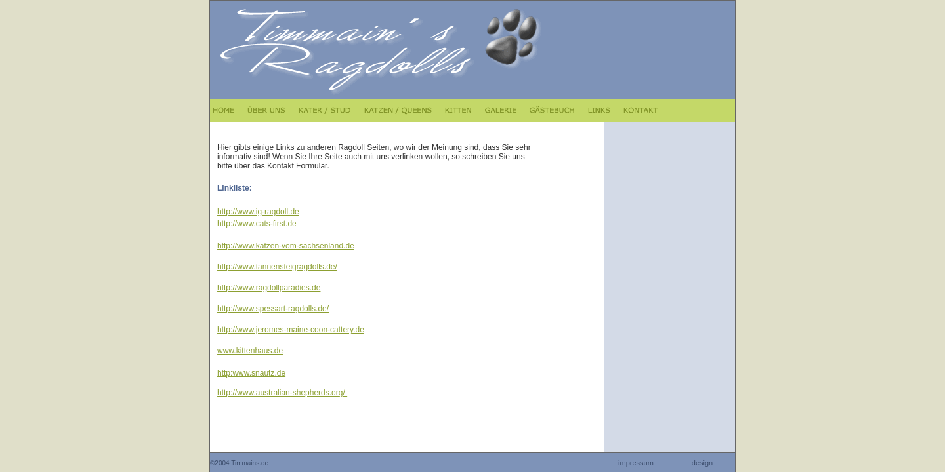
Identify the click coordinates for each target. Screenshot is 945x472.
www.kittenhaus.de (250, 350)
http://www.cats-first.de (257, 223)
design (702, 463)
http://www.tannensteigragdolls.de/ (277, 266)
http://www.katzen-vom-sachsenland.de (285, 245)
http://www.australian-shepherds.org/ (282, 392)
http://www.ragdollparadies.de (268, 287)
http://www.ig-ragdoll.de (258, 211)
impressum (636, 463)
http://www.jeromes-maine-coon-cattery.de (290, 329)
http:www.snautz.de (251, 373)
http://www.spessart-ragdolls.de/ (273, 308)
